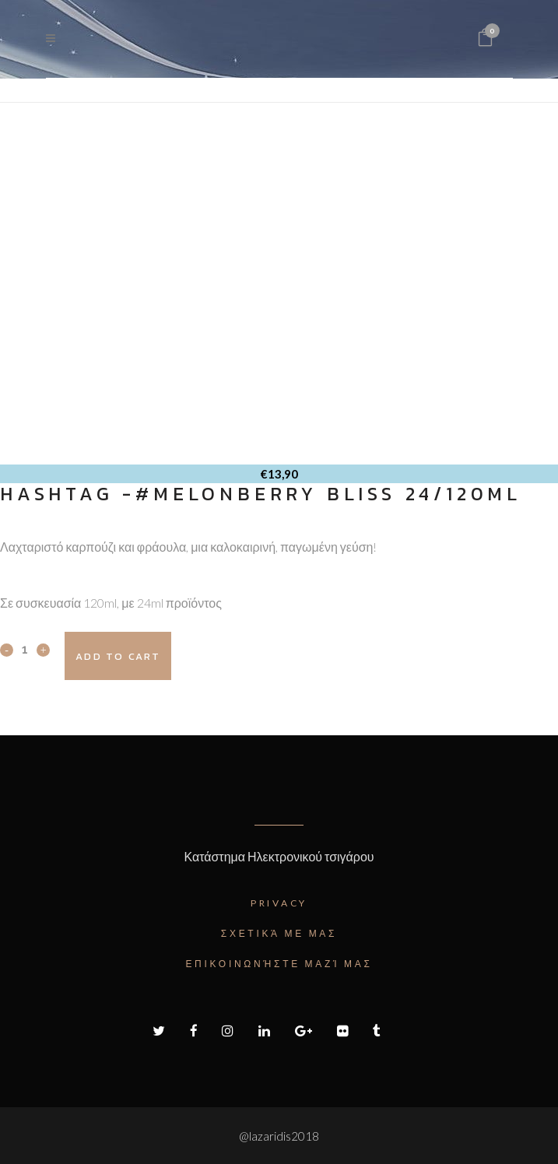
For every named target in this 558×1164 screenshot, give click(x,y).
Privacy (279, 903)
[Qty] (24, 649)
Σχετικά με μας (279, 933)
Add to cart (117, 656)
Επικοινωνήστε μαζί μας (278, 963)
